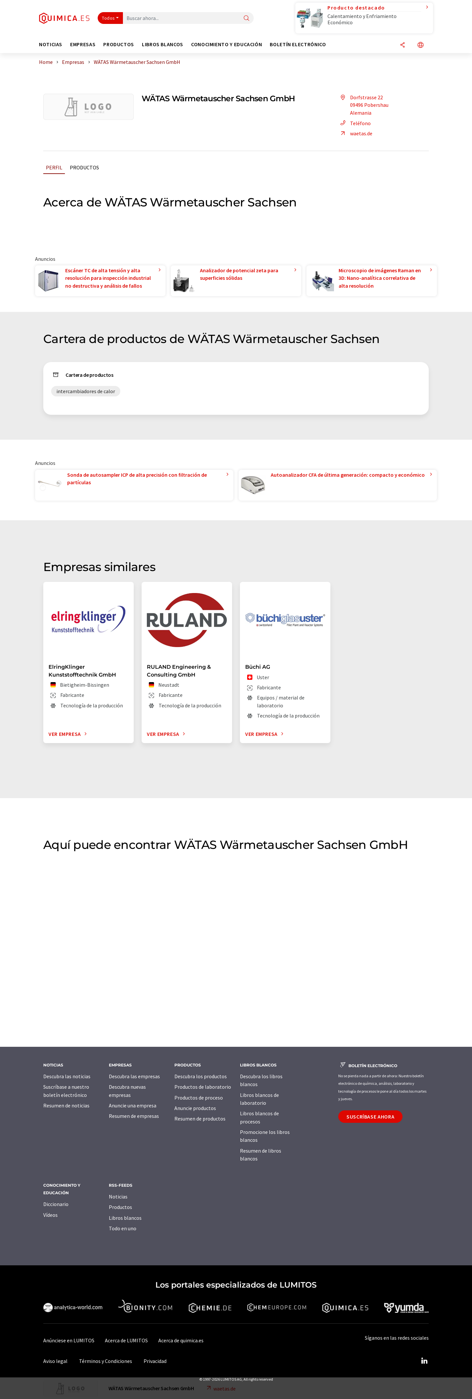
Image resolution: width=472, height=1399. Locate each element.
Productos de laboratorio (202, 1086)
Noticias (118, 1196)
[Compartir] (402, 45)
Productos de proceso (198, 1097)
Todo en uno (122, 1228)
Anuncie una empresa (132, 1105)
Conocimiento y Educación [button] (226, 44)
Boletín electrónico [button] (298, 44)
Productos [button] (118, 44)
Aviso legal (55, 1361)
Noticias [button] (50, 44)
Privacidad (155, 1361)
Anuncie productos (195, 1108)
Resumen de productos (200, 1118)
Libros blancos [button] (162, 44)
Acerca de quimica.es (181, 1340)
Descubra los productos (200, 1076)
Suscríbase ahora (370, 1116)
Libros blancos (125, 1218)
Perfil (54, 167)
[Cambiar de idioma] (420, 45)
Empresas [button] (82, 44)
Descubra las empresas (134, 1076)
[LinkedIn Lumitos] (424, 1361)
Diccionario (56, 1204)
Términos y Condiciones (105, 1361)
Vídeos (50, 1215)
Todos (108, 18)
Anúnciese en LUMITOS (68, 1340)
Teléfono (354, 123)
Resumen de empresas (134, 1116)
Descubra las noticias (66, 1076)
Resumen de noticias (66, 1105)
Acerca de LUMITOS (126, 1340)
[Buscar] (246, 18)
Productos (84, 167)
